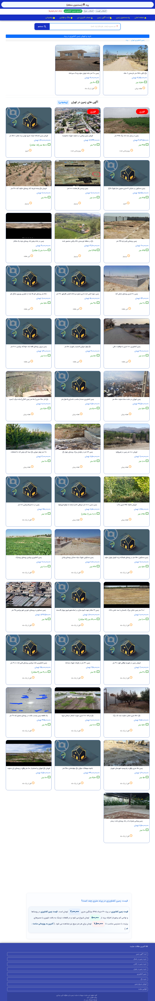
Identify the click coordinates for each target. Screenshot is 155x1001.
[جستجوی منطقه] (85, 26)
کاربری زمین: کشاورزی (73, 11)
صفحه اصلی (140, 17)
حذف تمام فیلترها (55, 11)
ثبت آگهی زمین (104, 17)
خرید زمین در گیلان (140, 964)
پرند (127, 40)
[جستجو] (41, 26)
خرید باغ (143, 979)
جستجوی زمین (123, 17)
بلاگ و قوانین (66, 17)
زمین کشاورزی (141, 974)
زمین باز (86, 1000)
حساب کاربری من (85, 17)
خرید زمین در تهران (140, 969)
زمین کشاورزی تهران (138, 40)
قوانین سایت (142, 989)
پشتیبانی (50, 17)
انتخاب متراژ (88, 11)
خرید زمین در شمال (140, 959)
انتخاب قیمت (101, 11)
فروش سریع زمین (140, 984)
